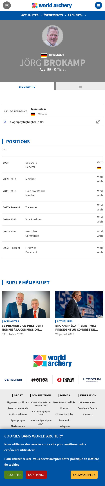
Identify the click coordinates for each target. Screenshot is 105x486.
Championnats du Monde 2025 (41, 404)
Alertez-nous (18, 426)
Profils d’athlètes (17, 414)
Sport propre (18, 420)
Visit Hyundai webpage (13, 379)
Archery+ (75, 15)
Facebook (64, 420)
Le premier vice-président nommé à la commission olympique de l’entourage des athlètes (26, 331)
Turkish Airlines (65, 379)
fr (7, 5)
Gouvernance (87, 402)
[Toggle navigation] (98, 5)
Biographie (27, 86)
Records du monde (18, 408)
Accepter (14, 475)
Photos (64, 408)
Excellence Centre (87, 408)
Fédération (88, 395)
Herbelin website (91, 379)
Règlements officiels (18, 402)
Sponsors (87, 414)
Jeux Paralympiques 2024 (41, 422)
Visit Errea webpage (39, 379)
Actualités (30, 15)
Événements (53, 15)
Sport (18, 395)
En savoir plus (84, 475)
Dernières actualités (64, 402)
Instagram (64, 426)
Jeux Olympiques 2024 (41, 413)
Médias (65, 395)
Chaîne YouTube (64, 414)
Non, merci (36, 475)
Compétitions (42, 395)
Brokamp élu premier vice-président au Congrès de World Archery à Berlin (76, 329)
